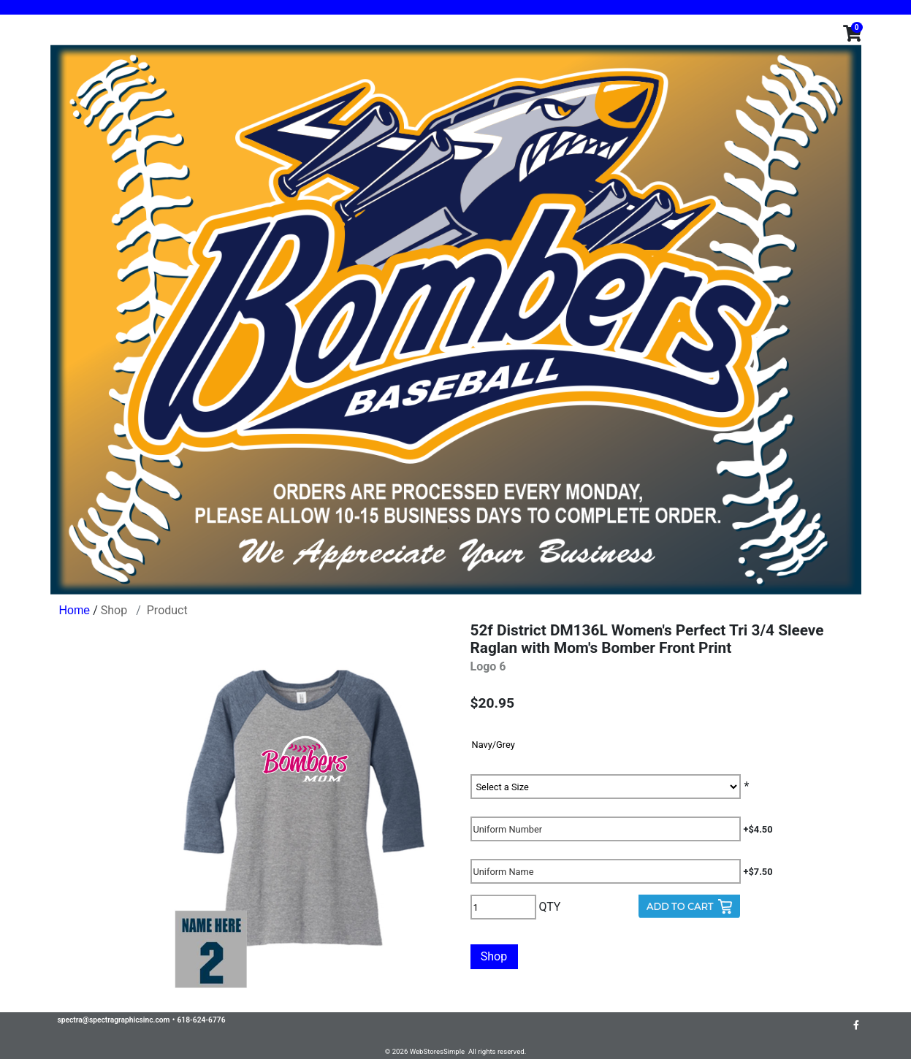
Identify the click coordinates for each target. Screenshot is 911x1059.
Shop (114, 610)
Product (167, 610)
